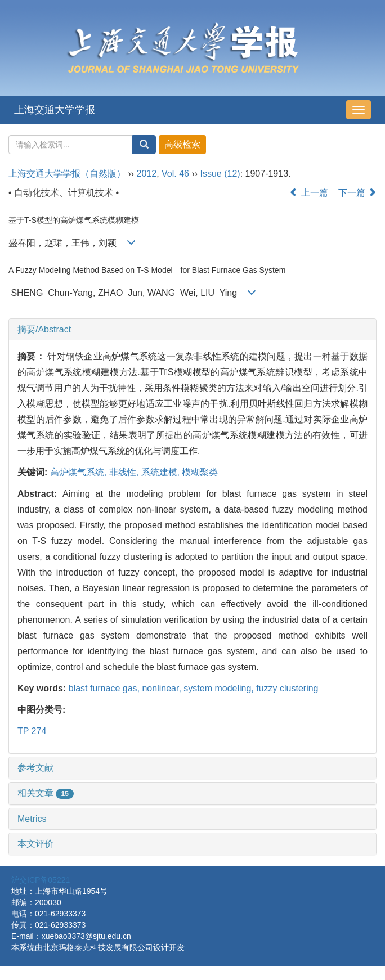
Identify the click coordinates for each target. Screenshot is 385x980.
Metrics (32, 819)
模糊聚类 (200, 472)
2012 (147, 173)
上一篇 (308, 192)
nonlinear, (162, 688)
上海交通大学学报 (54, 109)
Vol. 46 (175, 173)
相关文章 (45, 793)
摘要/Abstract (44, 329)
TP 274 (31, 731)
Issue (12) (220, 173)
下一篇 (357, 192)
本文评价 (35, 843)
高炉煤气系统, (79, 472)
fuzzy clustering (287, 688)
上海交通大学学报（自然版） (67, 173)
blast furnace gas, (105, 688)
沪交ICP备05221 (40, 879)
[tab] (192, 329)
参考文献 (35, 767)
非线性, (125, 472)
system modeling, (219, 688)
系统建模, (161, 472)
